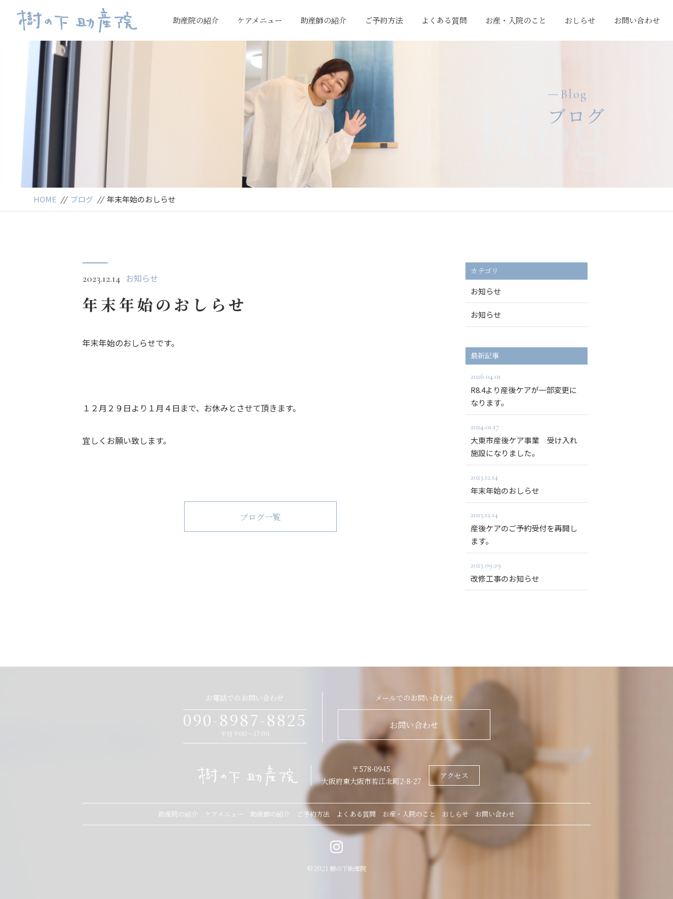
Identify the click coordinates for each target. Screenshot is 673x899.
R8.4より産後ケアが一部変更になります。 (526, 389)
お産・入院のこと (515, 20)
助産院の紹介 (196, 20)
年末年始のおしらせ (526, 483)
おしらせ (580, 20)
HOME (45, 199)
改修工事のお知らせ (526, 571)
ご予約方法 (384, 20)
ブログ (81, 199)
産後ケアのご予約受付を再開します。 (526, 527)
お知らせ (142, 278)
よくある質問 (444, 20)
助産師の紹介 (323, 20)
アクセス (454, 775)
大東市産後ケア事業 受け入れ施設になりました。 (526, 439)
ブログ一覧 (260, 517)
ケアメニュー (259, 20)
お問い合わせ (637, 20)
